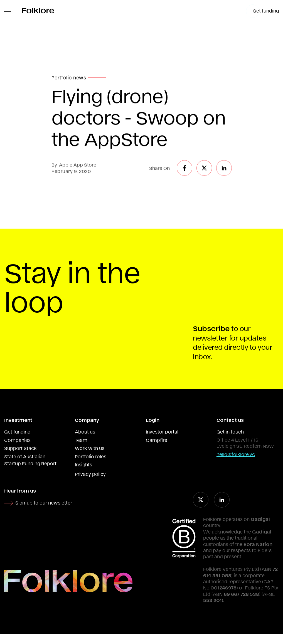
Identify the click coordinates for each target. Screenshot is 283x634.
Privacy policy (90, 474)
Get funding (17, 431)
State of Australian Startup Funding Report (30, 460)
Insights (83, 464)
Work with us (89, 448)
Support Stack (20, 448)
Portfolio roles (90, 456)
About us (85, 431)
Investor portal (162, 431)
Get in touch (230, 431)
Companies (17, 440)
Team (81, 440)
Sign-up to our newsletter (43, 502)
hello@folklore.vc (235, 454)
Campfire (156, 440)
